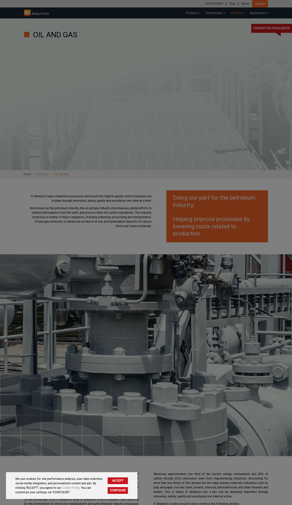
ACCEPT (117, 480)
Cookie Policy (71, 488)
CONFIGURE (118, 490)
